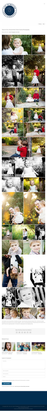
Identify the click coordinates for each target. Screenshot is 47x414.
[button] (3, 348)
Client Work (17, 32)
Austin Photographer (12, 32)
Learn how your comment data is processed (22, 386)
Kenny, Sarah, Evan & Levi (22, 352)
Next (43, 23)
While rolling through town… (7, 352)
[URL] (23, 377)
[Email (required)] (23, 374)
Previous (40, 23)
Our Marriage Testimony (36, 352)
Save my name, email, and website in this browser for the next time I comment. (16, 380)
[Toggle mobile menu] (44, 3)
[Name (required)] (23, 371)
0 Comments (10, 353)
